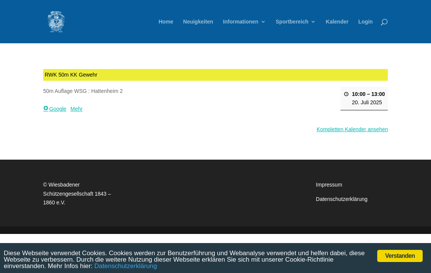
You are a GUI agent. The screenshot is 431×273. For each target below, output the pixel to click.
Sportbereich (292, 22)
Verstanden (400, 256)
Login (365, 22)
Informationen (240, 22)
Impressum (329, 185)
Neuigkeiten (198, 22)
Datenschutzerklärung (341, 199)
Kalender (337, 22)
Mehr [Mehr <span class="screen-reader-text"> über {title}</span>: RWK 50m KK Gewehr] (76, 109)
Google (54, 109)
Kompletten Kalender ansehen (352, 129)
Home (166, 22)
